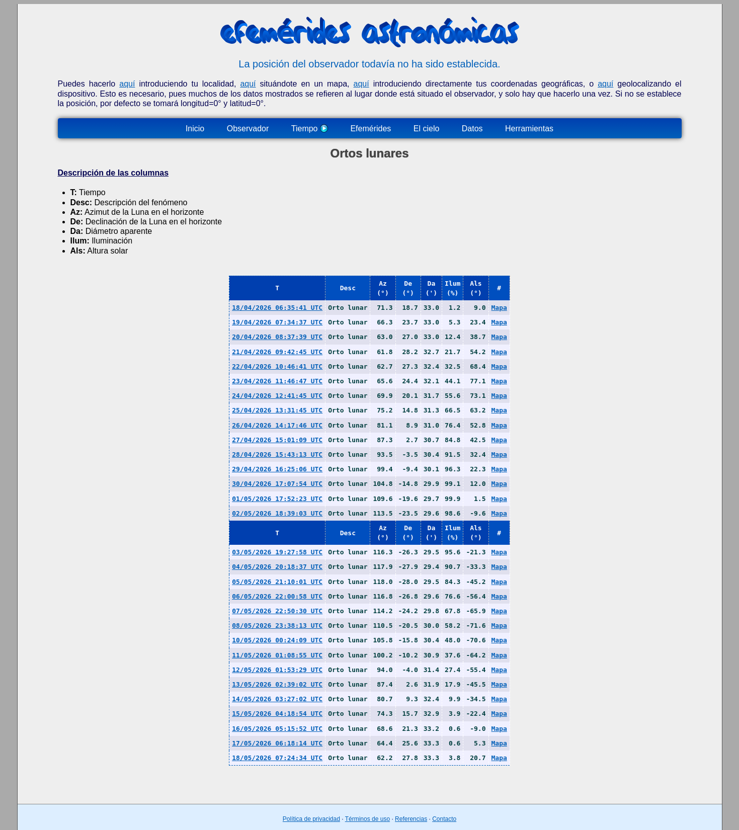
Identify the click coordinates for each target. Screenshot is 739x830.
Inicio (195, 128)
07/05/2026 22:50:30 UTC (277, 611)
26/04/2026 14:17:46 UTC (277, 425)
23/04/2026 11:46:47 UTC (277, 381)
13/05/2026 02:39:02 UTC (277, 684)
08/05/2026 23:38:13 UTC (277, 625)
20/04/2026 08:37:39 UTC (277, 337)
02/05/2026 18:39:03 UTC (277, 513)
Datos (472, 128)
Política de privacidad (311, 818)
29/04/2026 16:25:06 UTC (277, 469)
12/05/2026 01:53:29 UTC (277, 670)
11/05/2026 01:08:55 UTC (277, 655)
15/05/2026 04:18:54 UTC (277, 713)
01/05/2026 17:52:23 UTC (277, 499)
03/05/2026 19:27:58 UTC (277, 552)
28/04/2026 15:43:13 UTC (277, 454)
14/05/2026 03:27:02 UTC (277, 699)
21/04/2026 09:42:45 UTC (277, 352)
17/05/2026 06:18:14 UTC (277, 743)
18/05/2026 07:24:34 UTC (277, 758)
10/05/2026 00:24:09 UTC (277, 640)
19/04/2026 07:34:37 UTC (277, 322)
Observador (248, 128)
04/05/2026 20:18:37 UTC (277, 566)
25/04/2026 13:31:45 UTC (277, 410)
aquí (127, 83)
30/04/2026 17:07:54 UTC (277, 483)
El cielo (427, 128)
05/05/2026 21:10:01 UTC (277, 582)
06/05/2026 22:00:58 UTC (277, 596)
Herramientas (529, 128)
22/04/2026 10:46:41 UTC (277, 366)
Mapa (499, 307)
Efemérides (370, 128)
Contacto (444, 818)
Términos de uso (367, 818)
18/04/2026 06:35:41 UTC (277, 307)
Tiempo (309, 128)
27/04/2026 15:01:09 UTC (277, 440)
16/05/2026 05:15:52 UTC (277, 728)
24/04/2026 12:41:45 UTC (277, 395)
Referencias (411, 818)
